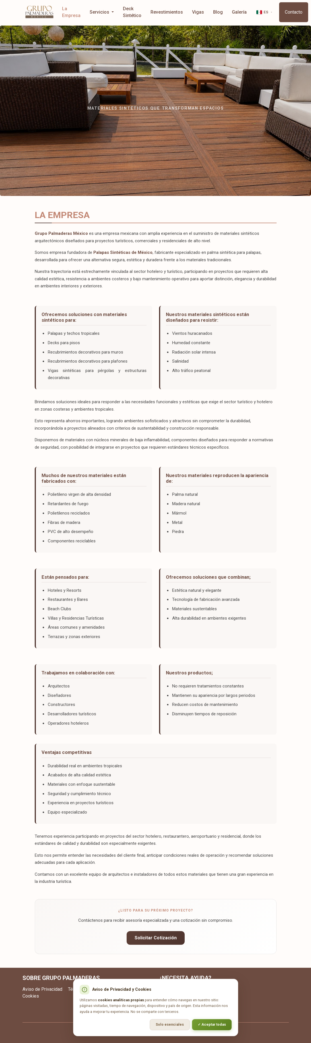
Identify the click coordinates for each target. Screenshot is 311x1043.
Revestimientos (167, 12)
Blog (218, 12)
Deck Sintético (132, 12)
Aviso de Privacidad (42, 989)
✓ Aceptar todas (212, 1024)
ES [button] (262, 12)
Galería (239, 12)
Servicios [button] (100, 12)
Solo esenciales (170, 1024)
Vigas (198, 12)
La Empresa (71, 12)
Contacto (293, 12)
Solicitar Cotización (156, 937)
